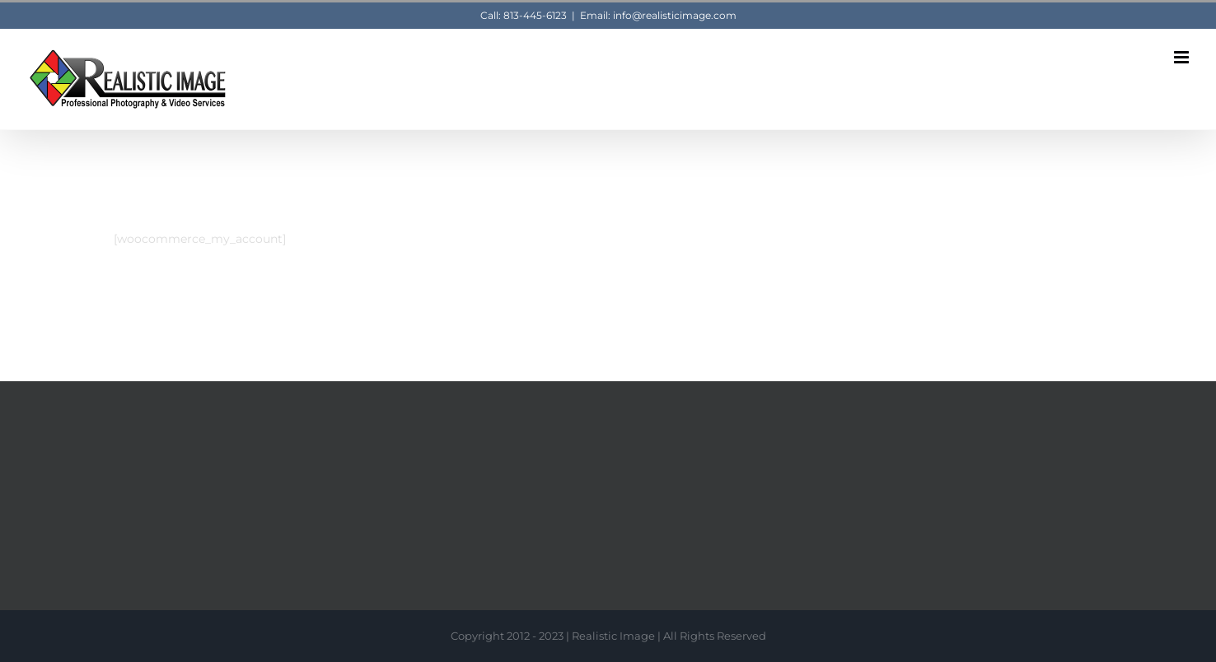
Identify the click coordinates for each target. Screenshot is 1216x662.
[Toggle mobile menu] (1182, 57)
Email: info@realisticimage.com (658, 15)
